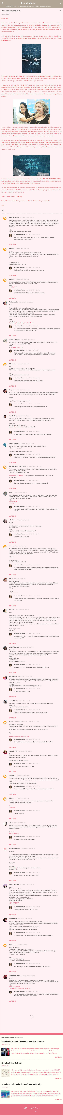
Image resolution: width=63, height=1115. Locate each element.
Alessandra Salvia (19, 235)
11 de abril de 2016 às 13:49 (24, 676)
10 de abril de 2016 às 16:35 (27, 217)
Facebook (30, 323)
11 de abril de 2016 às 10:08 (27, 443)
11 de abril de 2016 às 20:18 (27, 848)
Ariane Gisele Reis (14, 848)
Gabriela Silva (13, 676)
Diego (10, 945)
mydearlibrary (13, 868)
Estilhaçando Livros (17, 347)
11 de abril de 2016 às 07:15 (33, 350)
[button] (60, 11)
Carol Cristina (13, 919)
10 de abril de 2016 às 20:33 (22, 248)
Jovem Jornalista (14, 443)
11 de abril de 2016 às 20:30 (33, 872)
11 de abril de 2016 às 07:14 (33, 326)
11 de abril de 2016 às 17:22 (33, 763)
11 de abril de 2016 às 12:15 (22, 609)
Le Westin (12, 701)
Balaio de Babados (14, 987)
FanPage (11, 503)
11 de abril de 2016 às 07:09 (33, 234)
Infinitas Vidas (13, 593)
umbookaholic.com (14, 427)
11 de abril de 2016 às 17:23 (33, 786)
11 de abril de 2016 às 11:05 (19, 578)
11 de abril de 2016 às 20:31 (33, 906)
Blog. (10, 806)
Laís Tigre (12, 520)
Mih (10, 546)
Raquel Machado (14, 647)
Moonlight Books (14, 833)
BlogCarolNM (13, 502)
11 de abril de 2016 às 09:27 (23, 390)
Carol (10, 492)
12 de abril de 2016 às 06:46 (33, 932)
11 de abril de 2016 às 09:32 (23, 416)
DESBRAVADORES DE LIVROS (17, 466)
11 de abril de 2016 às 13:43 (33, 431)
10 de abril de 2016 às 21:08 (22, 279)
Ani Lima (11, 609)
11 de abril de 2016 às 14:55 (33, 710)
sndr (36, 1111)
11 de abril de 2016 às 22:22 (25, 918)
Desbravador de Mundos (16, 475)
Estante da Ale (28, 3)
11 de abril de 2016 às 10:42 (20, 492)
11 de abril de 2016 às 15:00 (31, 722)
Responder (12, 244)
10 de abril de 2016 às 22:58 (26, 302)
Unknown (11, 248)
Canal (23, 427)
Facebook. (12, 807)
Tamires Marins (13, 302)
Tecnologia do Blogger (31, 1108)
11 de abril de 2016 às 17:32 (22, 798)
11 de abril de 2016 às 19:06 (33, 836)
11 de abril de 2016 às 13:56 (33, 633)
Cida (10, 822)
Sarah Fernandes (14, 217)
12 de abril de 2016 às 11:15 (33, 991)
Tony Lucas (12, 390)
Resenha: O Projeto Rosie (11, 1063)
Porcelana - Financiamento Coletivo (19, 988)
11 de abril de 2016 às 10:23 (34, 466)
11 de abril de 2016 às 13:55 (33, 565)
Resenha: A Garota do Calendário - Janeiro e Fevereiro (22, 1041)
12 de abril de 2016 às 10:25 (28, 975)
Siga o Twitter (13, 904)
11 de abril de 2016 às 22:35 (20, 944)
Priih (10, 578)
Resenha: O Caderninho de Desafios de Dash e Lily (21, 1084)
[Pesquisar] (60, 4)
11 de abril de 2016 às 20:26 (27, 884)
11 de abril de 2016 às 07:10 (33, 290)
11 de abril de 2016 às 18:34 (19, 822)
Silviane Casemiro (14, 339)
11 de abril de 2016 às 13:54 (33, 534)
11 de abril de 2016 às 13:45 (33, 480)
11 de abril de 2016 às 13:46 (33, 506)
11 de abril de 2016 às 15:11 (33, 739)
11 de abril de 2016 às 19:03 (33, 810)
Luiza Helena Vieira (14, 976)
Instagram (23, 323)
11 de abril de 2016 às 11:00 (22, 520)
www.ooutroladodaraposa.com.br (19, 736)
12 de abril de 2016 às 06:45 (33, 963)
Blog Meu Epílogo (14, 323)
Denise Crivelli (13, 751)
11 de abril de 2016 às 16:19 (25, 751)
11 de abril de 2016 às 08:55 (33, 378)
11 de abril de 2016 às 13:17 (26, 647)
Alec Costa (12, 416)
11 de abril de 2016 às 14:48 (22, 701)
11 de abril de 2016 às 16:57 (22, 775)
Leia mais (58, 1057)
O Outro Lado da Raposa (16, 722)
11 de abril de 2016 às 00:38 (28, 339)
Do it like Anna (13, 287)
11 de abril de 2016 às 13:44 (33, 454)
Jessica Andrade (14, 884)
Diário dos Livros (14, 902)
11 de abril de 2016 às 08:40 (22, 364)
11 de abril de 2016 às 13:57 (33, 664)
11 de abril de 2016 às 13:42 (33, 404)
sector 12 (12, 775)
